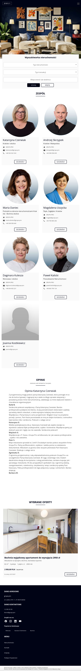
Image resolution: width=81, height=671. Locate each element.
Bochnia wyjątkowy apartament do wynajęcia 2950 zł (32, 557)
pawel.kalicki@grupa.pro (52, 285)
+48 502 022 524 (9, 153)
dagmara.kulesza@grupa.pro (13, 285)
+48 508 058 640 (9, 223)
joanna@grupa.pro (10, 349)
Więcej (47, 85)
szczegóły (20, 162)
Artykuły (6, 653)
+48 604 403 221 (9, 288)
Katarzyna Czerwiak (14, 140)
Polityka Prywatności (10, 658)
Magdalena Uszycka (54, 207)
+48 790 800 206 (50, 221)
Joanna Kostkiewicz (14, 343)
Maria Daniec (10, 207)
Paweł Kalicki (50, 275)
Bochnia (32, 630)
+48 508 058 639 (50, 153)
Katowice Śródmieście (20, 630)
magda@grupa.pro (50, 218)
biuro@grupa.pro (9, 612)
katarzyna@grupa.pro (11, 150)
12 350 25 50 (8, 609)
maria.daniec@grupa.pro (12, 220)
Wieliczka (8, 630)
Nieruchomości (9, 643)
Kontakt (6, 648)
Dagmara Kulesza (13, 275)
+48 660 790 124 (50, 288)
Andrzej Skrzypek (53, 140)
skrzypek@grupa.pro (51, 150)
